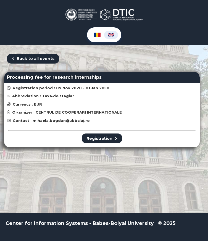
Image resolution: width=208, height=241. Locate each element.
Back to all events (33, 58)
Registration (101, 138)
